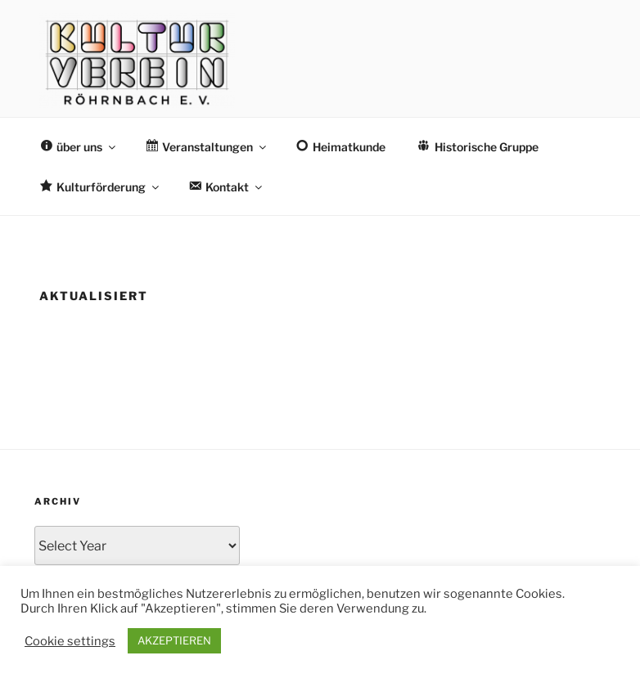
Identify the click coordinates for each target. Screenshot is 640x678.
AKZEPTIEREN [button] (174, 640)
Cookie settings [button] (70, 641)
